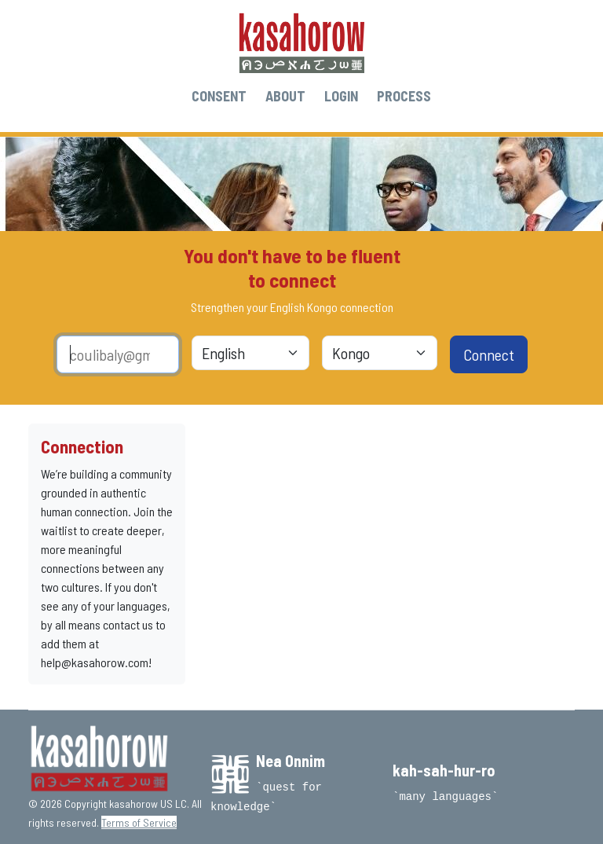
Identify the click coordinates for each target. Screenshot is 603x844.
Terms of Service (139, 822)
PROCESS (404, 96)
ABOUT (285, 96)
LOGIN (341, 96)
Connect (488, 354)
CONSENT (219, 96)
